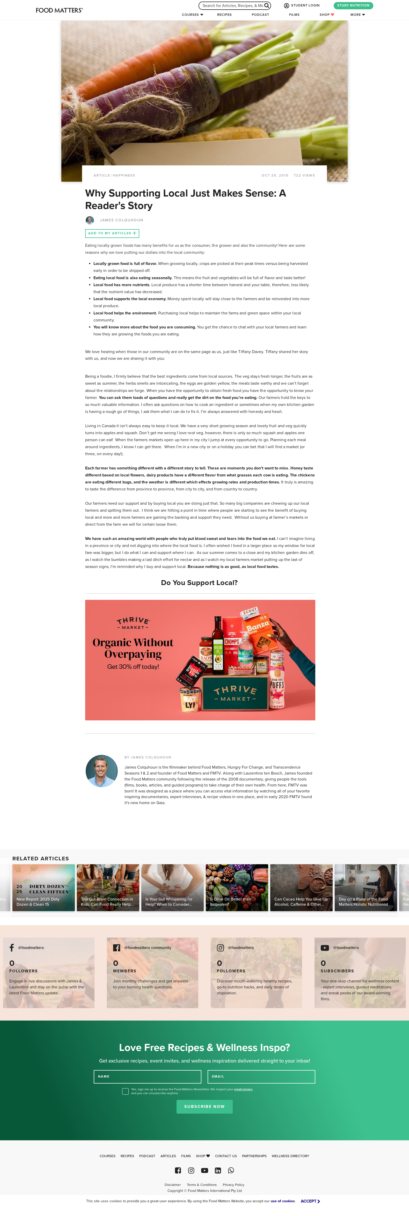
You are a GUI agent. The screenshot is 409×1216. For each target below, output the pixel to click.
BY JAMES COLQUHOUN (148, 757)
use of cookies (283, 1201)
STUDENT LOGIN (301, 5)
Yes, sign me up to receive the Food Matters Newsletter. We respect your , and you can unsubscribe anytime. (192, 1091)
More (355, 15)
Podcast (260, 15)
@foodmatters (31, 948)
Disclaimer (173, 1185)
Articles (168, 1156)
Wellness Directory (290, 1156)
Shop (327, 15)
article (102, 175)
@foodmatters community (147, 948)
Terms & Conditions (202, 1185)
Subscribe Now (204, 1106)
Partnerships (254, 1156)
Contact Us (226, 1156)
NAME (103, 1076)
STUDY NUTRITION (353, 5)
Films (294, 15)
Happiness (124, 175)
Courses (190, 15)
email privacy (243, 1089)
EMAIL (218, 1076)
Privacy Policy (233, 1185)
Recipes (224, 15)
